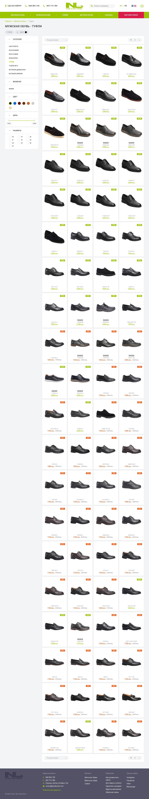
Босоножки (14, 50)
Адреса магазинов (113, 789)
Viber (129, 784)
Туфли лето (13, 66)
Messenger (131, 787)
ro (126, 6)
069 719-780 (49, 780)
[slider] (8, 120)
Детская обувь (86, 15)
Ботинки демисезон (17, 70)
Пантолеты (13, 46)
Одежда (109, 15)
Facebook (130, 780)
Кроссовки (13, 54)
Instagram (131, 777)
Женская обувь (18, 15)
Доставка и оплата (113, 783)
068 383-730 (49, 777)
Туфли (11, 62)
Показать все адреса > (52, 790)
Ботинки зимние (16, 73)
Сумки (65, 15)
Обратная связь (112, 792)
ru (121, 6)
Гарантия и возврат (114, 786)
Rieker (11, 89)
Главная (8, 21)
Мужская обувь (43, 15)
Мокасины (13, 58)
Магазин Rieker (131, 15)
